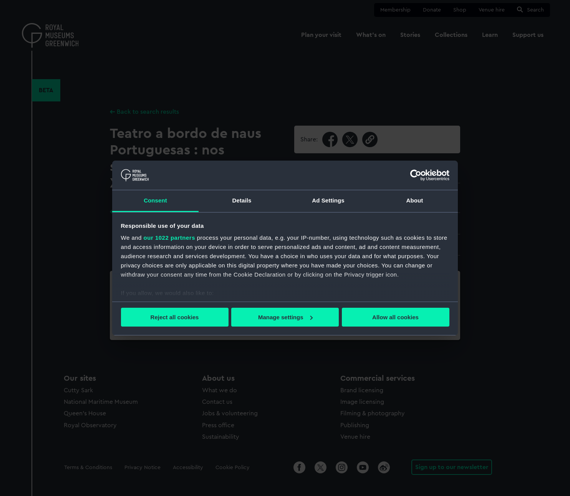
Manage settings (285, 317)
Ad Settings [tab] (328, 200)
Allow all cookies (395, 317)
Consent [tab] (155, 200)
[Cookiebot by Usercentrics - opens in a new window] (415, 175)
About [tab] (414, 200)
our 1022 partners (169, 237)
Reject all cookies (175, 317)
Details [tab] (242, 200)
